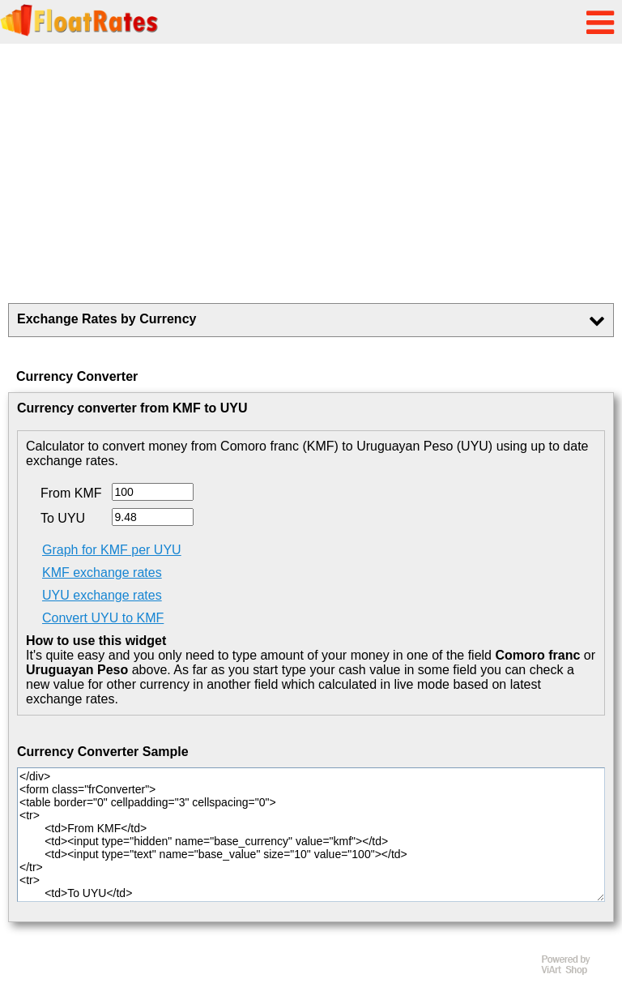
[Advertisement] (311, 173)
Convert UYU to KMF (103, 618)
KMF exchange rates (102, 572)
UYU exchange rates (102, 595)
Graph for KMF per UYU (111, 550)
